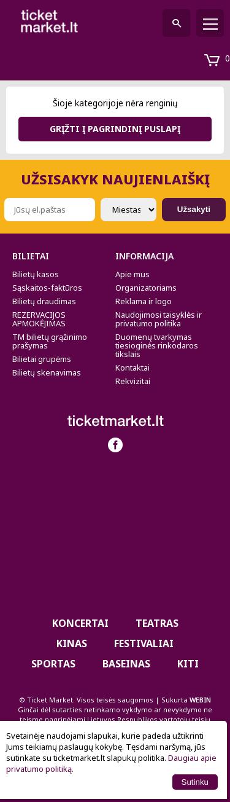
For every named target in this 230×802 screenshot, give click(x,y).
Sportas (53, 663)
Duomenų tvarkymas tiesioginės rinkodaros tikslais (156, 345)
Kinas (71, 643)
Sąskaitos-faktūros (47, 287)
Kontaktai (132, 367)
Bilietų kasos (35, 274)
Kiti (188, 663)
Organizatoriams (146, 287)
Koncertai (80, 623)
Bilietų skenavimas (46, 372)
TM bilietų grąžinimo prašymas (49, 341)
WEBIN (200, 699)
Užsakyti (193, 209)
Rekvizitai (132, 381)
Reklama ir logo (143, 301)
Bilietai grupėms (41, 358)
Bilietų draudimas (44, 301)
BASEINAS (126, 663)
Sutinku (195, 782)
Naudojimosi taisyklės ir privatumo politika (158, 319)
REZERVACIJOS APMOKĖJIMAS (39, 319)
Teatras (157, 623)
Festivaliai (144, 643)
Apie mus (132, 274)
